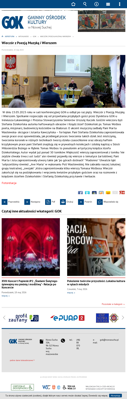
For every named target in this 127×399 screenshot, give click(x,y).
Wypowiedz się (107, 201)
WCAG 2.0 (69, 386)
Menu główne (108, 6)
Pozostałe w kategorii (112, 304)
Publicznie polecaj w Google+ (122, 193)
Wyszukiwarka (84, 6)
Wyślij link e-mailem (115, 193)
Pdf (50, 201)
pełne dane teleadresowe (21, 360)
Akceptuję (115, 395)
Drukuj (66, 201)
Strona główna (73, 6)
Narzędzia (96, 6)
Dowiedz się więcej (98, 395)
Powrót (85, 201)
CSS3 (59, 387)
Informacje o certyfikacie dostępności (22, 387)
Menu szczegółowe (119, 6)
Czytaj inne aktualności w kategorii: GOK (32, 211)
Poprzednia (10, 201)
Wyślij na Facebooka (80, 193)
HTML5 (54, 387)
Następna (32, 201)
